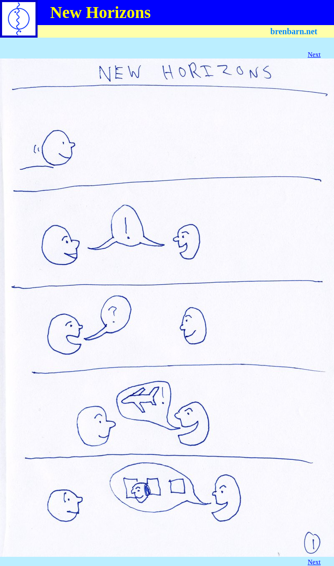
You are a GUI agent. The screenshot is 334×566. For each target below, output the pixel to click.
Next (314, 54)
